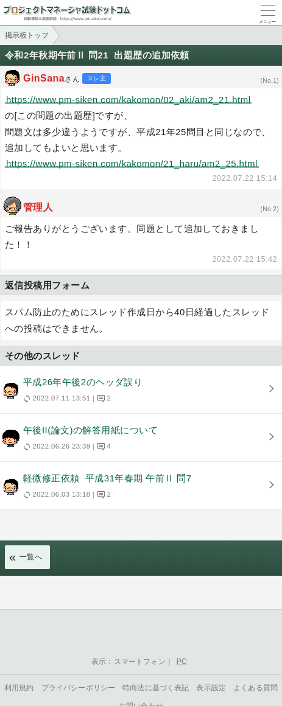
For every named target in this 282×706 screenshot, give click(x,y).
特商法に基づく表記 (155, 687)
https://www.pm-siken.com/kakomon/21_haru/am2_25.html (132, 163)
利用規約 (19, 687)
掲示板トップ (27, 35)
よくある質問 (255, 687)
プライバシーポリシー (78, 687)
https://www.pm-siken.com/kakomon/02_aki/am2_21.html (128, 99)
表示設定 (211, 687)
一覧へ (30, 557)
